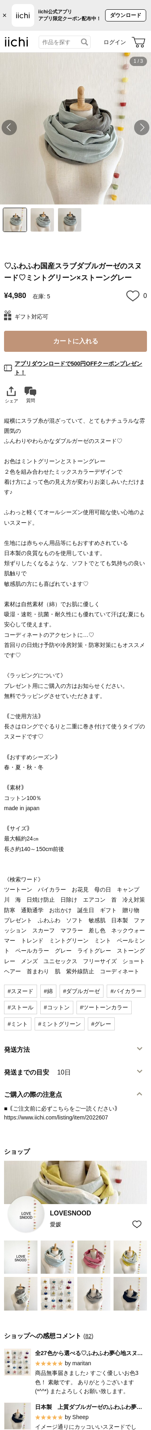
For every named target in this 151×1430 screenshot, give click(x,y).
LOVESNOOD (70, 1213)
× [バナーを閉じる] (4, 15)
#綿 (48, 991)
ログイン (114, 42)
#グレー (101, 1024)
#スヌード (20, 991)
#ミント (18, 1024)
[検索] (85, 42)
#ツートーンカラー (104, 1007)
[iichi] (16, 45)
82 (88, 1336)
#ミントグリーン (59, 1024)
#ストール (20, 1007)
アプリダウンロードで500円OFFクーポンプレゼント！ (78, 368)
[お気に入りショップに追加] (137, 1224)
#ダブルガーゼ (81, 991)
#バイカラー (126, 991)
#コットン (57, 1007)
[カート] (138, 42)
